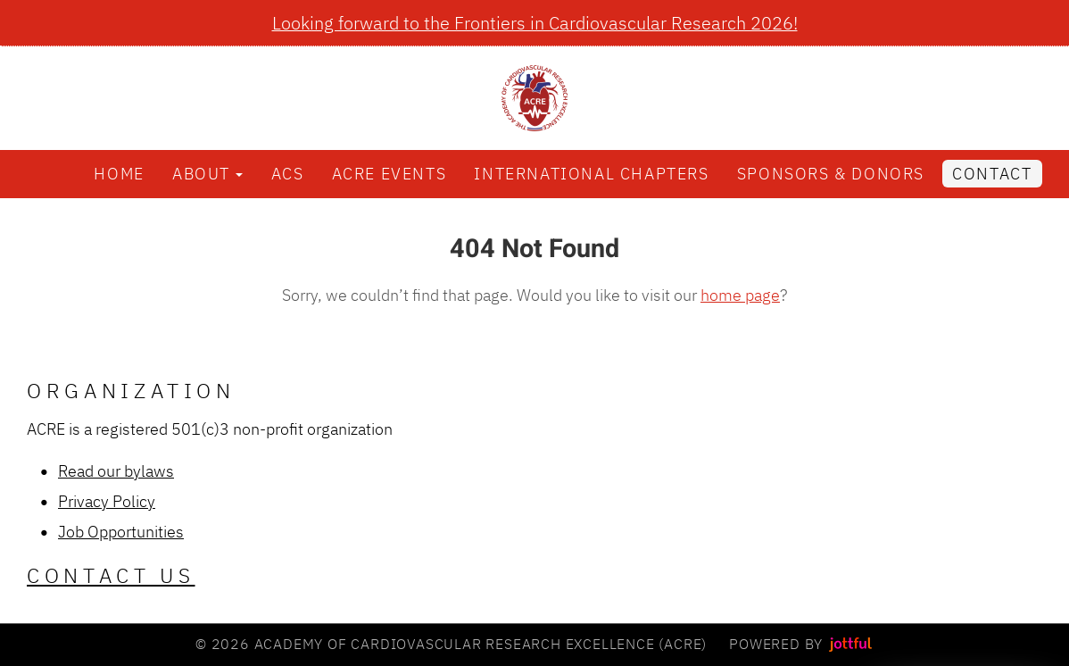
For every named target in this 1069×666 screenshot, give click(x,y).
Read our (91, 470)
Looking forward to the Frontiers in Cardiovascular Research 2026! (535, 23)
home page (740, 294)
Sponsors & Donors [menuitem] (830, 173)
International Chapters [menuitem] (591, 173)
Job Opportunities (121, 531)
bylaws (149, 470)
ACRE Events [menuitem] (389, 173)
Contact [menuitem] (992, 173)
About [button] (207, 173)
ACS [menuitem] (287, 173)
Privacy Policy (106, 501)
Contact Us (111, 575)
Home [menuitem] (119, 173)
